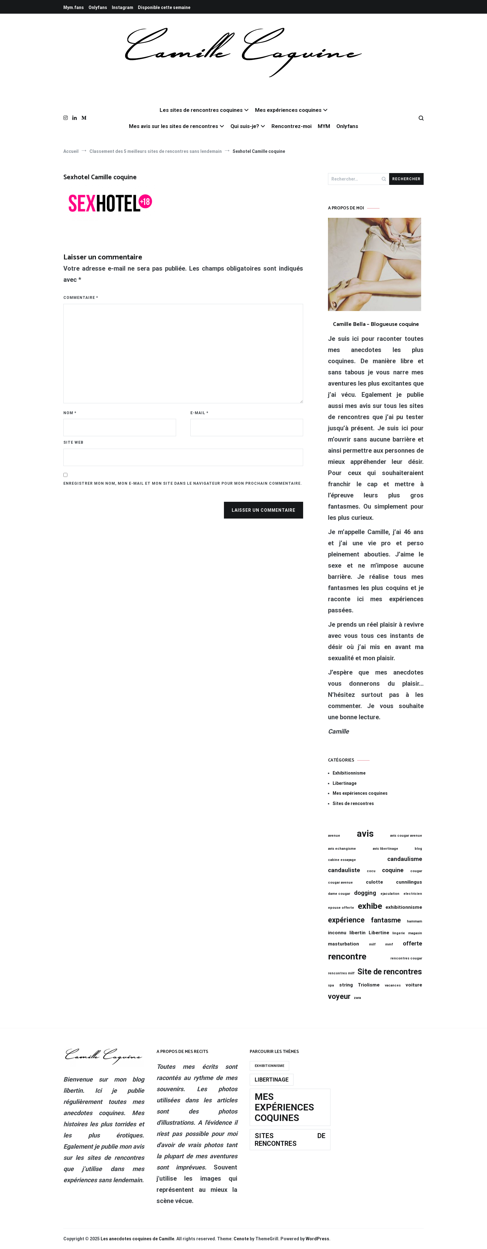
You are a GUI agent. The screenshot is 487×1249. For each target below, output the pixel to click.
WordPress (317, 1238)
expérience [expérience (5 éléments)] (346, 920)
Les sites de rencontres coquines (201, 110)
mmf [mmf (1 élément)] (389, 944)
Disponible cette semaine (164, 7)
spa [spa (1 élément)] (331, 985)
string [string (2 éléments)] (346, 985)
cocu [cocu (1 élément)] (371, 871)
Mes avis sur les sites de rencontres (173, 126)
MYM (324, 126)
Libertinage (345, 783)
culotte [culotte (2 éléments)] (374, 882)
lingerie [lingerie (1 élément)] (398, 933)
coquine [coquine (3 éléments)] (392, 870)
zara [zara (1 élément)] (357, 998)
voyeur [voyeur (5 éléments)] (339, 996)
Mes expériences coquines (288, 110)
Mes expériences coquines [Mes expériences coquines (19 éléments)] (284, 1107)
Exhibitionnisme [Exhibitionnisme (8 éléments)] (269, 1066)
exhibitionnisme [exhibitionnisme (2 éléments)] (403, 907)
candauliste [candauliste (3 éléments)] (344, 870)
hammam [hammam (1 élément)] (414, 921)
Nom (69, 413)
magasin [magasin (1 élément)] (415, 933)
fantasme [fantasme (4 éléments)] (386, 920)
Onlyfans (98, 7)
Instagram (122, 7)
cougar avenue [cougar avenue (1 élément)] (340, 883)
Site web (73, 442)
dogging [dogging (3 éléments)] (365, 893)
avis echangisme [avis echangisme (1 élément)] (342, 849)
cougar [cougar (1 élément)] (416, 871)
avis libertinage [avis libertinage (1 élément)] (385, 849)
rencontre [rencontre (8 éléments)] (347, 956)
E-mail (199, 413)
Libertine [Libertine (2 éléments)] (379, 933)
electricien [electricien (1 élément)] (412, 894)
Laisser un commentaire (263, 510)
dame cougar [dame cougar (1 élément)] (339, 894)
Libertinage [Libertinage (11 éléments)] (272, 1080)
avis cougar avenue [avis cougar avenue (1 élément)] (406, 836)
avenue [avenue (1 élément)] (334, 836)
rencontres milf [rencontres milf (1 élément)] (341, 973)
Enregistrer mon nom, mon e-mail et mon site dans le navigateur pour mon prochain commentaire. (182, 483)
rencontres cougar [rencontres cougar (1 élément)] (406, 958)
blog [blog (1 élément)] (418, 849)
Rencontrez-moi (291, 126)
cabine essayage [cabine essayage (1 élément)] (342, 860)
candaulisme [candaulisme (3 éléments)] (404, 859)
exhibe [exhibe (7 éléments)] (370, 906)
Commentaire (80, 297)
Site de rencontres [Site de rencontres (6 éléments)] (389, 971)
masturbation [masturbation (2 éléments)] (343, 944)
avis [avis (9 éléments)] (365, 833)
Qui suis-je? (244, 126)
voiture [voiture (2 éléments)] (414, 985)
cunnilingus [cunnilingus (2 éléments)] (409, 882)
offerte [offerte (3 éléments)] (412, 943)
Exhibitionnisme (349, 773)
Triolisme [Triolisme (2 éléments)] (369, 985)
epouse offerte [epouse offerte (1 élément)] (341, 908)
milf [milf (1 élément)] (372, 944)
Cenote (241, 1238)
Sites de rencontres (353, 803)
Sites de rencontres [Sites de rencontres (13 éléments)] (290, 1139)
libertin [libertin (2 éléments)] (357, 933)
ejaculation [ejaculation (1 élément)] (389, 894)
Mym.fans (73, 7)
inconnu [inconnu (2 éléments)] (337, 933)
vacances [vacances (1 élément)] (393, 985)
